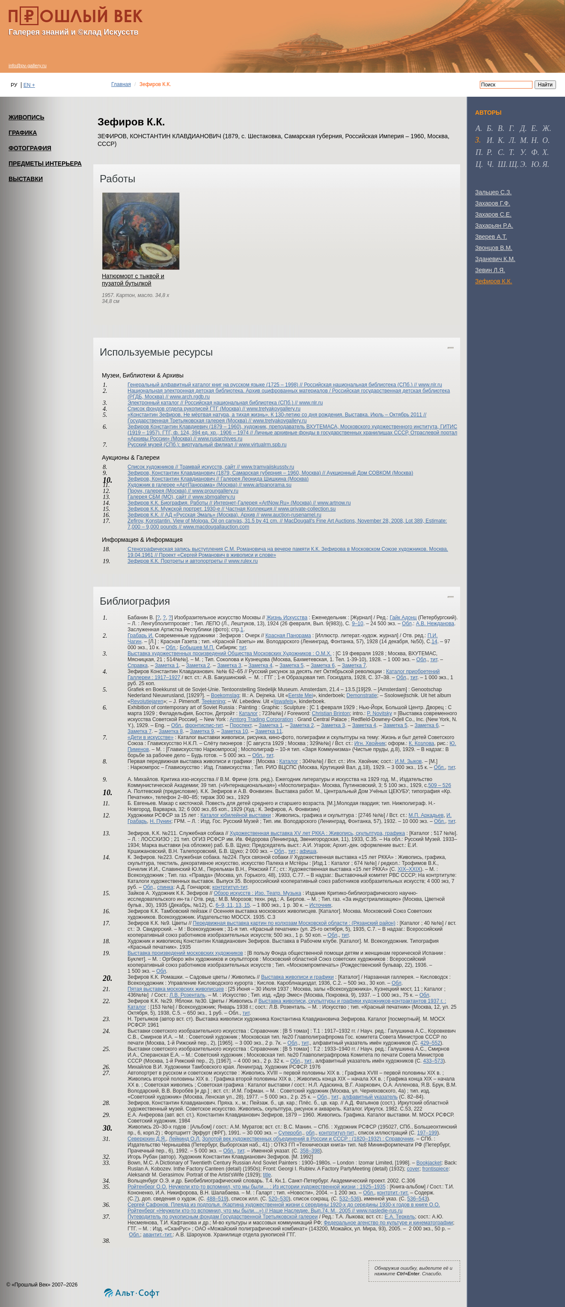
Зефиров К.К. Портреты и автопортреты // (178, 561)
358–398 (310, 1151)
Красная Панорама (288, 636)
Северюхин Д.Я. (147, 1139)
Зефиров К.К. (493, 281)
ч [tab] (489, 164)
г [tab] (511, 128)
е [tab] (533, 128)
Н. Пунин (160, 821)
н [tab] (534, 140)
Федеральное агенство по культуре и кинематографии (388, 1223)
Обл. (171, 648)
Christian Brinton (331, 713)
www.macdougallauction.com (216, 527)
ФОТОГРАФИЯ (30, 148)
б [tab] (489, 128)
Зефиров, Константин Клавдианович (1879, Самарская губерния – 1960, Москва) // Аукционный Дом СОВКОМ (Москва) (270, 473)
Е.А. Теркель (400, 1217)
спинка (165, 887)
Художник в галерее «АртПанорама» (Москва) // (185, 485)
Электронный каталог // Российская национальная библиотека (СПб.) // (213, 403)
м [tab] (523, 140)
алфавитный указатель (370, 1097)
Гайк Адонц (403, 618)
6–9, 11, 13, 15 (233, 905)
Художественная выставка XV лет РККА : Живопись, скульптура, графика (317, 833)
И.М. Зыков (408, 761)
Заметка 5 (291, 665)
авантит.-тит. (158, 1235)
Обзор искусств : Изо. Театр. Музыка (257, 893)
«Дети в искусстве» (150, 737)
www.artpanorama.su (267, 485)
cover (413, 1169)
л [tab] (511, 140)
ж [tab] (546, 128)
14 (434, 642)
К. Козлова (421, 743)
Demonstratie (362, 695)
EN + (29, 85)
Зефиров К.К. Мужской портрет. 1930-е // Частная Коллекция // (203, 509)
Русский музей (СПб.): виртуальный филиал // (183, 445)
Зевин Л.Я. (490, 270)
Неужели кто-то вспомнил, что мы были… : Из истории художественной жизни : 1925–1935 (277, 1187)
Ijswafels (283, 701)
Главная (121, 84)
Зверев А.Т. (491, 236)
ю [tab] (535, 164)
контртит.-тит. (393, 1193)
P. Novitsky (379, 713)
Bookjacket (429, 1163)
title (267, 1175)
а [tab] (478, 128)
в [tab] (500, 128)
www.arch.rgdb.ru (190, 397)
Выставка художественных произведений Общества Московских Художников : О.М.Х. (230, 653)
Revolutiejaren (147, 701)
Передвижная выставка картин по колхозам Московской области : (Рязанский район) (294, 923)
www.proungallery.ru (215, 491)
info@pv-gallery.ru (28, 65)
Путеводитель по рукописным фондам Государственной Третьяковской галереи (223, 1217)
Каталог (248, 713)
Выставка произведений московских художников (185, 953)
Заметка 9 (202, 731)
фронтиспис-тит (204, 725)
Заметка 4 (260, 665)
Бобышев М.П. (197, 648)
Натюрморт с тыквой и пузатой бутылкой (133, 280)
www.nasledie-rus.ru (379, 1211)
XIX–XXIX (409, 869)
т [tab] (511, 152)
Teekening (213, 701)
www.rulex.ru (243, 561)
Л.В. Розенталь (187, 995)
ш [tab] (502, 164)
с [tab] (500, 152)
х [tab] (544, 152)
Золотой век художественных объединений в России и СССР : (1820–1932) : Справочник (307, 1139)
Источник (320, 905)
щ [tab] (513, 164)
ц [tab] (478, 164)
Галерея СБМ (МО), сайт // (160, 497)
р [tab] (489, 152)
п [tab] (478, 152)
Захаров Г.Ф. (492, 203)
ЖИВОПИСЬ (27, 117)
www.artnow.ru (334, 503)
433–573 (433, 1061)
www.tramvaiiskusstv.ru (267, 467)
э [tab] (522, 164)
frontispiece (435, 1169)
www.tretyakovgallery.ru (273, 409)
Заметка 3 (229, 665)
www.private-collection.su (307, 509)
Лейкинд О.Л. (185, 1139)
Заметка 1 (167, 665)
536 (411, 1199)
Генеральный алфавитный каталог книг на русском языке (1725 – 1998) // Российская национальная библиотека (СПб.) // (273, 385)
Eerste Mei (300, 695)
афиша (308, 851)
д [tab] (522, 128)
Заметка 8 (171, 731)
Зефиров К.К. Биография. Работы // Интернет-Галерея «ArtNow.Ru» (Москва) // (222, 503)
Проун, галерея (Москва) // (160, 491)
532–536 (349, 1199)
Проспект (241, 725)
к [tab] (500, 140)
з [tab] (477, 140)
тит (242, 648)
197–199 (427, 1133)
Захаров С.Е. (493, 214)
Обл (407, 624)
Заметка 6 (323, 665)
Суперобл (290, 1133)
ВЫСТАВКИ (26, 178)
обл (310, 1133)
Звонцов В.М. (493, 247)
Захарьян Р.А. (494, 225)
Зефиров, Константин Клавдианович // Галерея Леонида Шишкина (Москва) (218, 479)
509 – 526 (439, 785)
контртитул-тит (229, 887)
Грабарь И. (141, 636)
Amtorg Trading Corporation (261, 719)
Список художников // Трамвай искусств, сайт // (184, 467)
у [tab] (522, 152)
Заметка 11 (268, 731)
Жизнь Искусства (286, 618)
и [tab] (489, 140)
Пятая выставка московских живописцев (176, 989)
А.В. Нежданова (435, 624)
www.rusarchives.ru (220, 439)
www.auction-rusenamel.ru (291, 515)
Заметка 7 (354, 665)
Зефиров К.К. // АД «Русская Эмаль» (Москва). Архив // (194, 515)
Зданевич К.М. (495, 258)
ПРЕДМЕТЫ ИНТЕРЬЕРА (45, 163)
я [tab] (544, 164)
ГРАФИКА (23, 132)
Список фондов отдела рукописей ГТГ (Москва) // (187, 409)
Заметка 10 (234, 731)
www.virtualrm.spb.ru (262, 445)
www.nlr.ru (430, 385)
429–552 (430, 1043)
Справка (138, 665)
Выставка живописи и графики (297, 977)
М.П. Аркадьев (426, 815)
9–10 (357, 624)
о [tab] (545, 140)
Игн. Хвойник (370, 743)
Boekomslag (225, 695)
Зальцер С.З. (493, 192)
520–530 (279, 1199)
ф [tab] (534, 152)
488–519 (217, 1199)
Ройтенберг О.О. (147, 1187)
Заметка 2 (198, 665)
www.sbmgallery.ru (213, 497)
